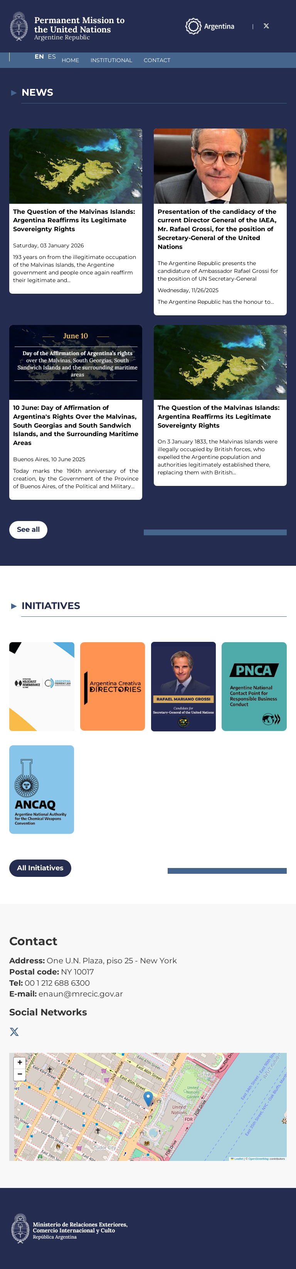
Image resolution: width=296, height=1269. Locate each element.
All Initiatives (40, 868)
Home (29, 60)
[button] (148, 1099)
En (267, 37)
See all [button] (28, 529)
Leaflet (237, 1159)
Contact (116, 60)
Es (283, 37)
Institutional (70, 60)
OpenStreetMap (259, 1159)
